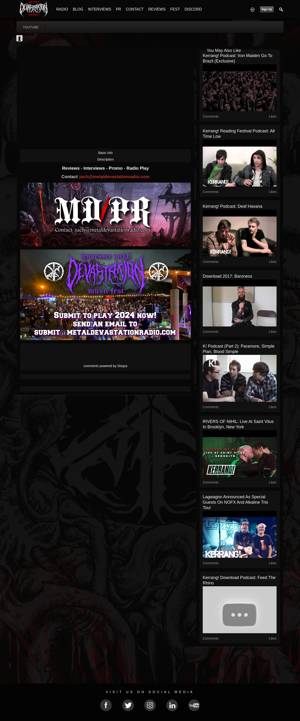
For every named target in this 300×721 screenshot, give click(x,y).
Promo (116, 168)
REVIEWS (157, 9)
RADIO (62, 9)
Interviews (94, 168)
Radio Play (138, 168)
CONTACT (135, 9)
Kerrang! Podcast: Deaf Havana (232, 206)
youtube (31, 27)
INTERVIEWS (99, 9)
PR (118, 9)
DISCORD (193, 9)
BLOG (78, 9)
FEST (175, 9)
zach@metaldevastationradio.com (114, 176)
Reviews (71, 168)
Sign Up (267, 9)
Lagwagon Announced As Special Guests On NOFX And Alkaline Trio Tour (235, 502)
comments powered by (105, 366)
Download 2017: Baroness (227, 276)
